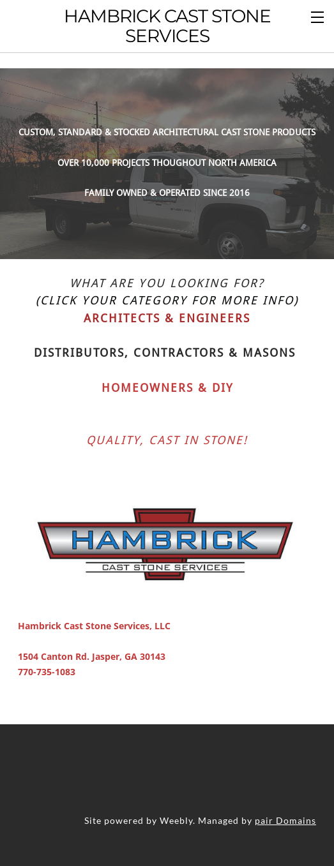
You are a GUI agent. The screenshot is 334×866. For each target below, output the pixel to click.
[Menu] (318, 16)
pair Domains (285, 803)
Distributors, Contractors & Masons (165, 336)
